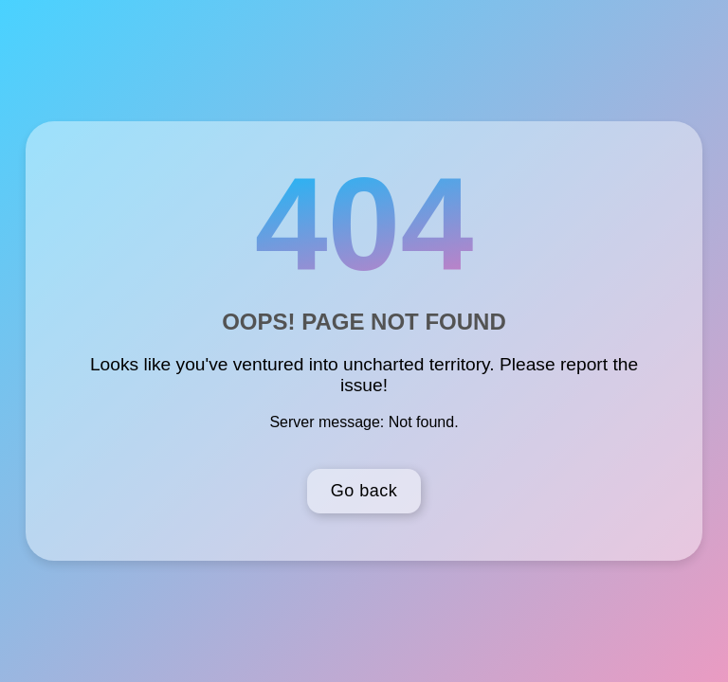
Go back (364, 490)
